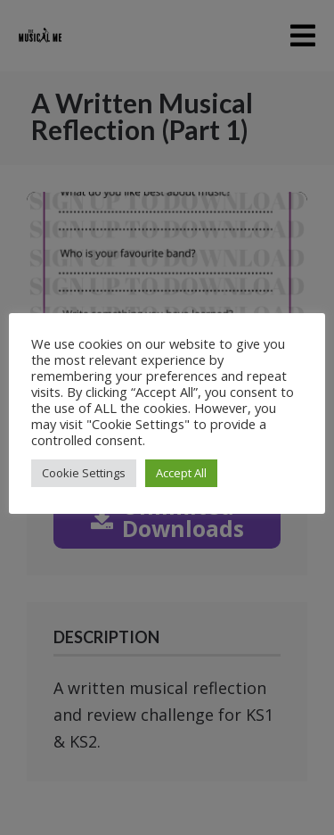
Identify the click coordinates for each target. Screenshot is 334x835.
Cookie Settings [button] (84, 473)
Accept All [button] (181, 473)
